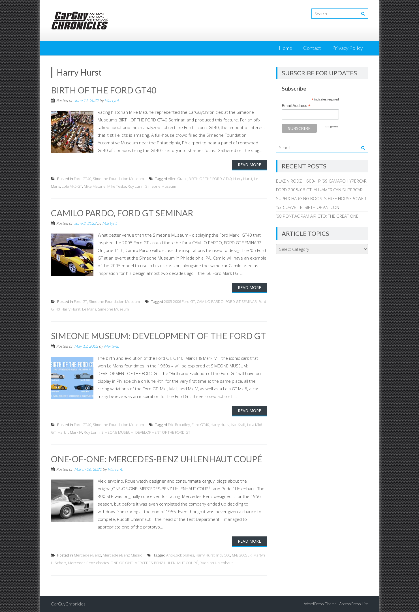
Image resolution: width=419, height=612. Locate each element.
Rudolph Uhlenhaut (216, 562)
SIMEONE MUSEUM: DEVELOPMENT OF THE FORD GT (158, 336)
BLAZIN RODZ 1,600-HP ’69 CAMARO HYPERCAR (321, 181)
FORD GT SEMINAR (241, 301)
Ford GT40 (82, 178)
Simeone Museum (160, 186)
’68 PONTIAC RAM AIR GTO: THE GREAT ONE (317, 216)
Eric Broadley (179, 424)
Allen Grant (177, 178)
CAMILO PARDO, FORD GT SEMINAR (122, 213)
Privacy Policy (347, 48)
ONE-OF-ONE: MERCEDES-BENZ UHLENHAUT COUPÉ (156, 459)
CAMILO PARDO (210, 301)
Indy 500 (223, 555)
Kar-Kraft (238, 424)
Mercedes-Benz (87, 555)
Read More (249, 164)
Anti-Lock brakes (180, 555)
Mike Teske (116, 186)
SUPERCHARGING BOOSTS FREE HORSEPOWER (321, 198)
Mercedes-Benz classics (88, 562)
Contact (312, 48)
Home (285, 48)
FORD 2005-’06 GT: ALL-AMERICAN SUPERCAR (319, 189)
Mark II (62, 432)
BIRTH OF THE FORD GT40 (103, 90)
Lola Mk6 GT (72, 186)
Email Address (296, 105)
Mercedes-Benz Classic (122, 555)
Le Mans (89, 309)
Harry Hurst (242, 178)
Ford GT (80, 301)
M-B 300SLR (242, 555)
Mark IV (76, 432)
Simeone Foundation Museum (118, 178)
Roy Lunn (136, 186)
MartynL (111, 100)
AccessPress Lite (353, 603)
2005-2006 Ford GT (179, 301)
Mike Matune (95, 186)
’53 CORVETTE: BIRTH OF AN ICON (307, 207)
